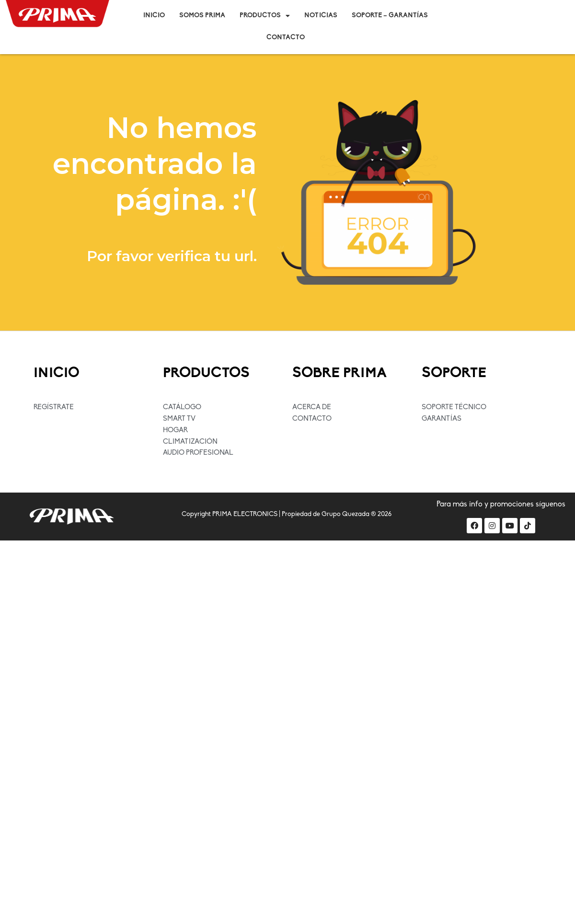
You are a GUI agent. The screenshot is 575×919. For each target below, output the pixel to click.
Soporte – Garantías (390, 15)
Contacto (285, 37)
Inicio (154, 15)
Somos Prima (202, 15)
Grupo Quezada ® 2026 (356, 514)
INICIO (57, 373)
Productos (265, 16)
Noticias (320, 15)
